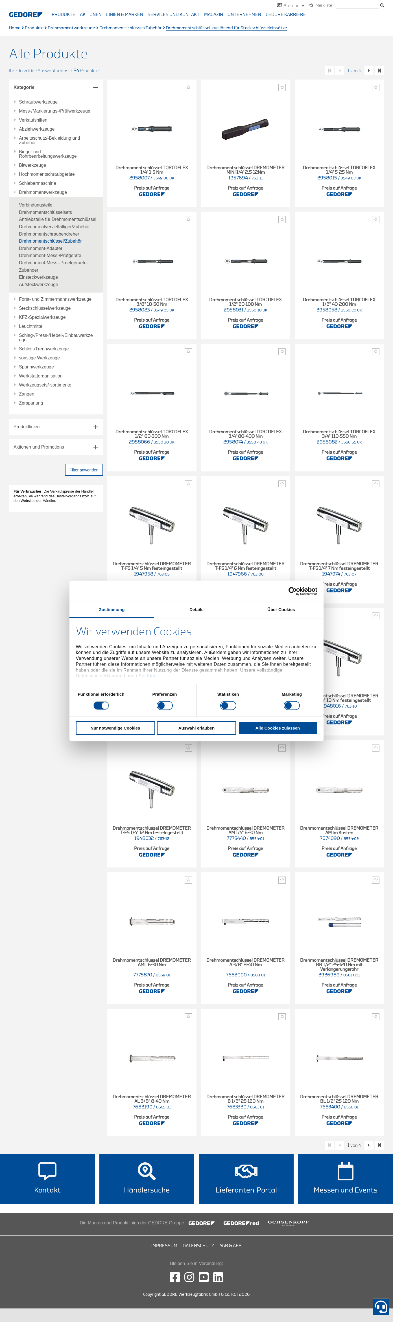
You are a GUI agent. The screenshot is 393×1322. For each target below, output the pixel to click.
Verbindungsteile (35, 205)
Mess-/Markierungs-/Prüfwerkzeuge (54, 111)
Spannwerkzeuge (36, 367)
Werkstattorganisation (40, 376)
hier (151, 675)
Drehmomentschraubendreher (49, 234)
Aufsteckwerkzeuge (38, 284)
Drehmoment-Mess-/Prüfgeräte (50, 255)
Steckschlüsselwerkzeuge (45, 308)
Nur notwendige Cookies (115, 728)
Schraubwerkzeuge (38, 102)
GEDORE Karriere (286, 14)
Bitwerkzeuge (32, 165)
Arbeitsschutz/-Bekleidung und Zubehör (49, 140)
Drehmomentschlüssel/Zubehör (130, 28)
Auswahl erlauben (196, 728)
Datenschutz (198, 1246)
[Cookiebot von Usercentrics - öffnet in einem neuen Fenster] (292, 591)
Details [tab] (196, 609)
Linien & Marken (124, 14)
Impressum (164, 1246)
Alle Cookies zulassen (278, 728)
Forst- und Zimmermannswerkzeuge (55, 299)
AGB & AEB (230, 1246)
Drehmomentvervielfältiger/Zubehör (54, 226)
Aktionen (91, 14)
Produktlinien (27, 426)
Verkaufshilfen (33, 120)
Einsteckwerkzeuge (38, 277)
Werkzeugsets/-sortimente (45, 385)
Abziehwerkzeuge (36, 129)
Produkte (63, 14)
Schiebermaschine (37, 183)
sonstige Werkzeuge (39, 358)
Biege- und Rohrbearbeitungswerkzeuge (48, 154)
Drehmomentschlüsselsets (45, 212)
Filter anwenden (83, 470)
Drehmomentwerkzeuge (71, 28)
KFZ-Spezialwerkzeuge (42, 317)
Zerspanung (31, 403)
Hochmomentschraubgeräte (47, 174)
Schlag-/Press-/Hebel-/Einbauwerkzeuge (56, 337)
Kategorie (24, 87)
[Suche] (357, 5)
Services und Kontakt (174, 14)
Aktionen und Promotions (39, 447)
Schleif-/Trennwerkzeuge (44, 349)
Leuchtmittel (31, 326)
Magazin (213, 14)
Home (14, 28)
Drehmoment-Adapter (40, 248)
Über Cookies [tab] (281, 609)
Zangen (26, 394)
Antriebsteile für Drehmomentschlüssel (57, 219)
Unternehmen (244, 14)
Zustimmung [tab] (112, 609)
